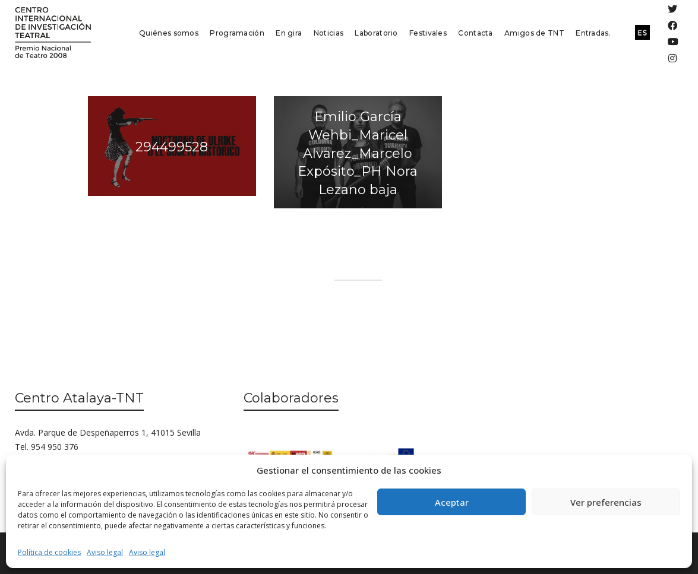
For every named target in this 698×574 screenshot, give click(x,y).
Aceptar (452, 502)
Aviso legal (105, 552)
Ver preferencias (606, 502)
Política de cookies (49, 552)
